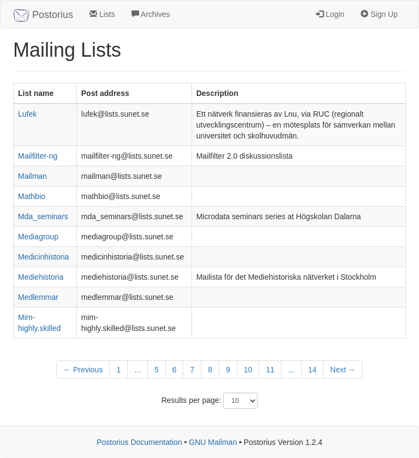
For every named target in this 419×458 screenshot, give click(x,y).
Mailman (32, 176)
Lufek (27, 114)
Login (330, 14)
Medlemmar (38, 297)
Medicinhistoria (43, 256)
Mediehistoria (40, 277)
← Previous (83, 369)
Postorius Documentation (139, 442)
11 (270, 369)
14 (312, 369)
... (137, 369)
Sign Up (379, 14)
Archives (150, 14)
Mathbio (31, 196)
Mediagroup (38, 236)
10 (248, 369)
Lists (102, 14)
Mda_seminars (43, 216)
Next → (343, 369)
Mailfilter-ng (37, 156)
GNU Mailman (213, 442)
